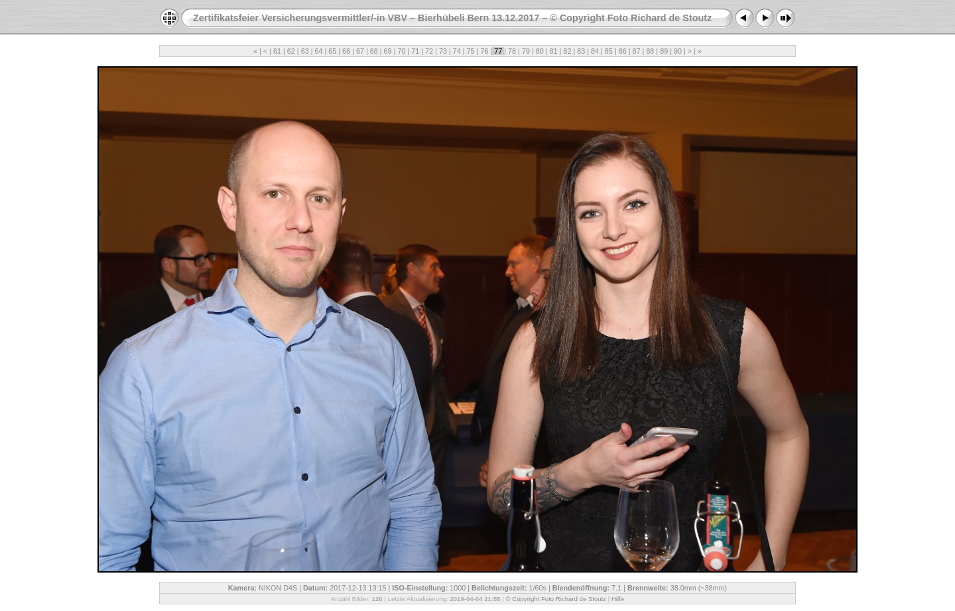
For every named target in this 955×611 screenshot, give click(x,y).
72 (429, 51)
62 (291, 51)
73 (443, 51)
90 (678, 51)
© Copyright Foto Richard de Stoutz (556, 598)
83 (581, 51)
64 (318, 51)
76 (484, 51)
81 (554, 51)
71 (415, 51)
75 (471, 51)
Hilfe (617, 598)
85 (609, 51)
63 (305, 51)
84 (595, 51)
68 (374, 51)
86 (623, 51)
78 (512, 51)
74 (457, 51)
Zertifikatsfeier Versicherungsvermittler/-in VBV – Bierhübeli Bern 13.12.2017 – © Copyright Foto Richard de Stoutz (452, 18)
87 (637, 51)
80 (540, 51)
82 (567, 51)
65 (332, 51)
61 (277, 51)
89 (664, 51)
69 (388, 51)
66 (346, 51)
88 (650, 51)
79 (526, 51)
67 (360, 51)
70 (401, 51)
